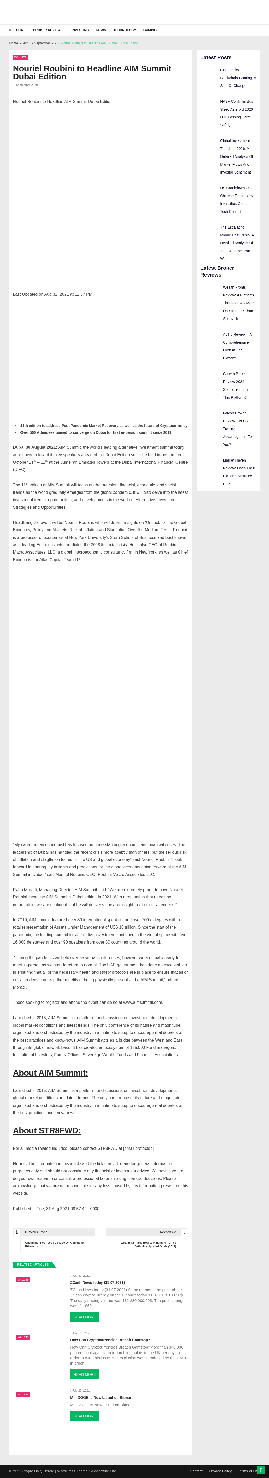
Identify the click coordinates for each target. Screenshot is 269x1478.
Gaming (150, 30)
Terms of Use (249, 1471)
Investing (80, 30)
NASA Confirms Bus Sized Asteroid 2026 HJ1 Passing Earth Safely (236, 113)
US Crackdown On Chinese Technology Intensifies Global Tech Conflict (236, 200)
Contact (196, 1471)
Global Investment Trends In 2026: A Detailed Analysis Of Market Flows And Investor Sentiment (236, 156)
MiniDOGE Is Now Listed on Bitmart (101, 1397)
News (101, 30)
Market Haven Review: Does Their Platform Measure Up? (239, 472)
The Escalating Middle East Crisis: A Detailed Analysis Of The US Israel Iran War (237, 243)
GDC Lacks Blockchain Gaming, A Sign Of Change (238, 78)
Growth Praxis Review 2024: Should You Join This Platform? (236, 385)
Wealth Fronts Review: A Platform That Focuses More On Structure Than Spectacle (239, 303)
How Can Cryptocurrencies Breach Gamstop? (110, 1340)
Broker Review (47, 30)
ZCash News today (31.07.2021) (97, 1282)
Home (21, 30)
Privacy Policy (220, 1471)
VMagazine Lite (103, 1471)
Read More (85, 1317)
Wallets (20, 57)
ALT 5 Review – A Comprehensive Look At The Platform (237, 346)
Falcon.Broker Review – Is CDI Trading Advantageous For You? (238, 429)
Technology (124, 30)
